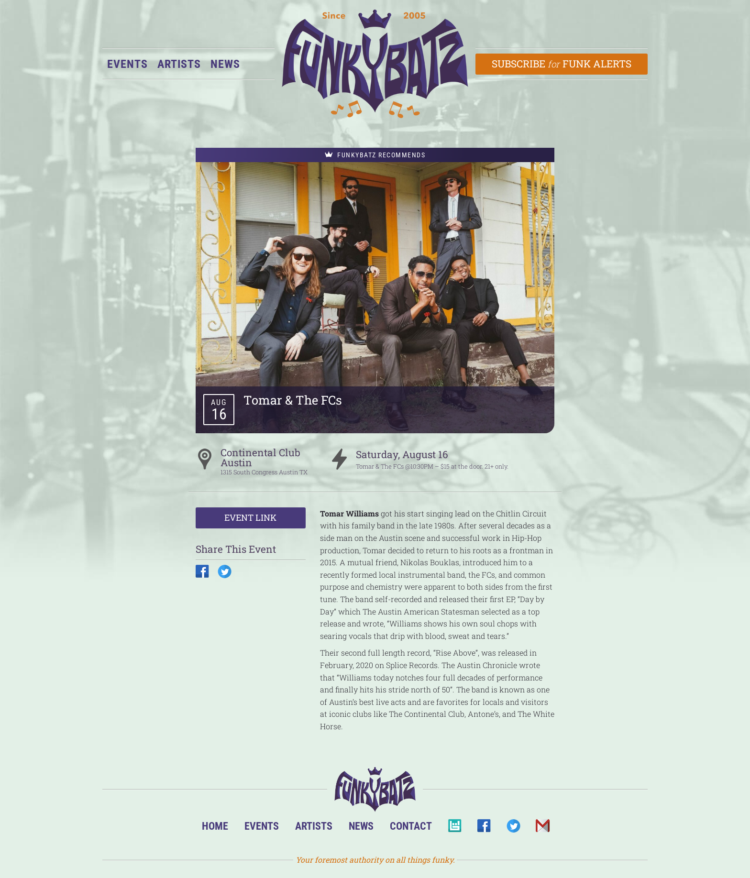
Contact (411, 826)
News (225, 64)
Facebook (484, 828)
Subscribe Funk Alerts (562, 63)
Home (215, 826)
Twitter (513, 828)
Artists (179, 64)
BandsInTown (455, 828)
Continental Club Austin (260, 457)
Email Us (542, 828)
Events (127, 64)
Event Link (250, 517)
